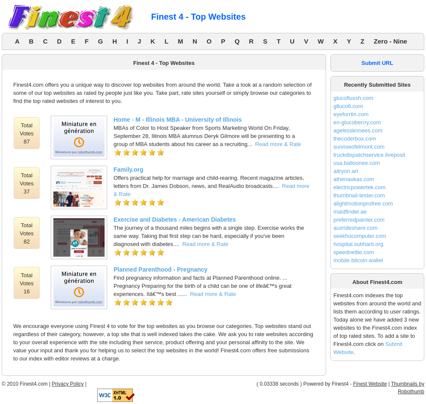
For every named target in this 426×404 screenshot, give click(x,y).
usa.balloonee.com (356, 163)
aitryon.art (345, 171)
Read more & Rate (278, 144)
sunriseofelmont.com (359, 146)
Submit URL (377, 63)
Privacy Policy (68, 384)
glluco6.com (348, 106)
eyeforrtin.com (350, 114)
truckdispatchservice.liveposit (369, 155)
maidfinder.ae (350, 211)
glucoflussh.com (353, 98)
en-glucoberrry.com (357, 122)
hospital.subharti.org (358, 244)
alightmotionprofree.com (363, 203)
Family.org (128, 169)
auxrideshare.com (355, 228)
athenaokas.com (353, 179)
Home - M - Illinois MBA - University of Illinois (178, 119)
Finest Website (370, 384)
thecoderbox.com (354, 138)
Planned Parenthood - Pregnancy (160, 269)
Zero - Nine (390, 41)
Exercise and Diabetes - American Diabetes (175, 219)
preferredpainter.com (359, 220)
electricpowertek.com (359, 187)
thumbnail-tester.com (359, 195)
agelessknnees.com (357, 130)
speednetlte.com (353, 252)
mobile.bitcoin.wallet (358, 260)
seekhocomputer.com (359, 236)
